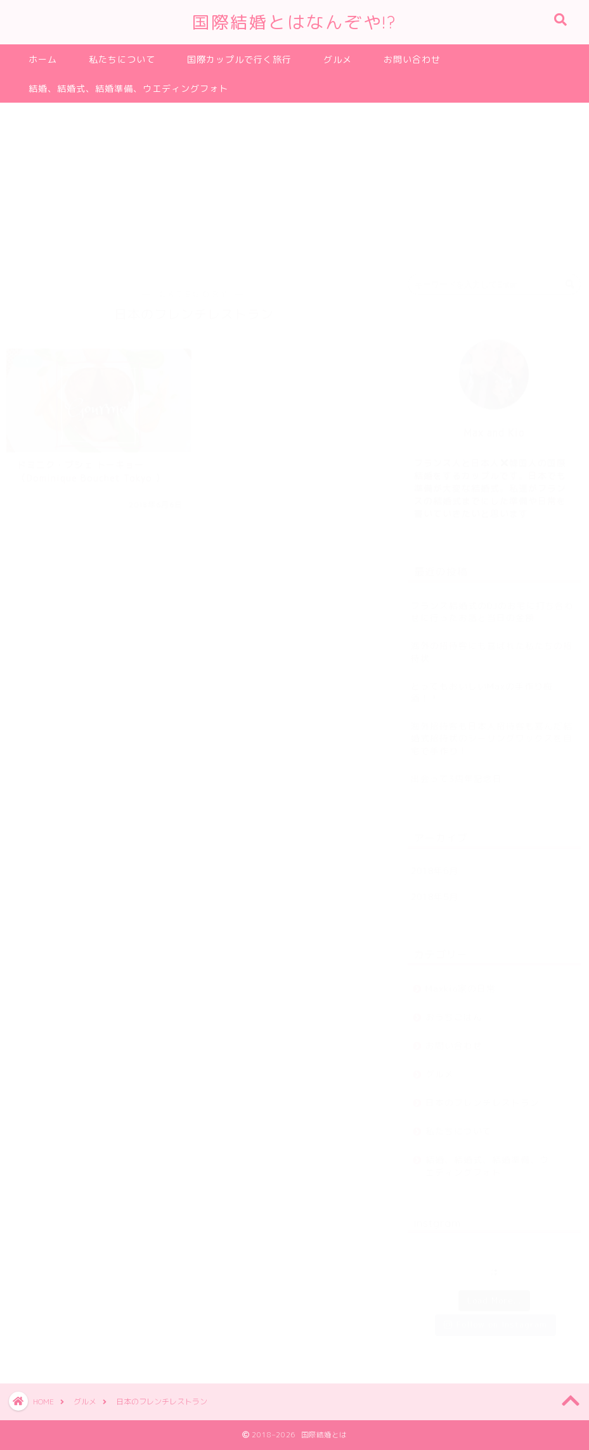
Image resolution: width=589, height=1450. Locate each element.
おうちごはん (453, 1010)
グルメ (337, 59)
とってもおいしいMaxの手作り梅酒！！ (482, 686)
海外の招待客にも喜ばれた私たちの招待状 (492, 645)
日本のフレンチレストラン (482, 1096)
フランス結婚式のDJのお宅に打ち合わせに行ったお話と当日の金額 (492, 605)
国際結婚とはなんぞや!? (294, 22)
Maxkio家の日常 (460, 982)
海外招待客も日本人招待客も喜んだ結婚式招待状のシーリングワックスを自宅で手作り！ (492, 732)
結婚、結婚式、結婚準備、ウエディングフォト (128, 88)
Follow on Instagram (495, 1318)
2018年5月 (434, 890)
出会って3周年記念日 (456, 772)
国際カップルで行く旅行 (239, 59)
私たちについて (122, 59)
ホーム (43, 59)
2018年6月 (434, 864)
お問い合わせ (412, 59)
